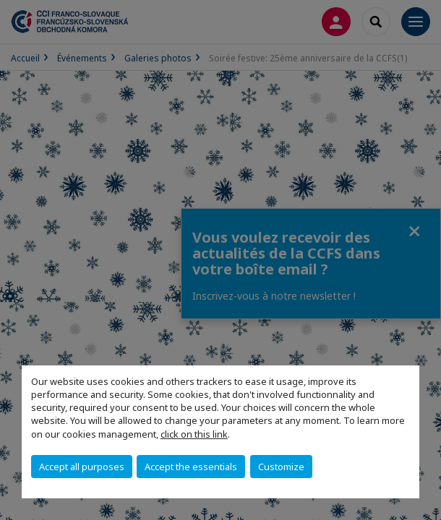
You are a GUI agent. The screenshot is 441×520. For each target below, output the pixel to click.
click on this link (194, 434)
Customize (281, 466)
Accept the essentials (191, 466)
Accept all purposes (81, 466)
